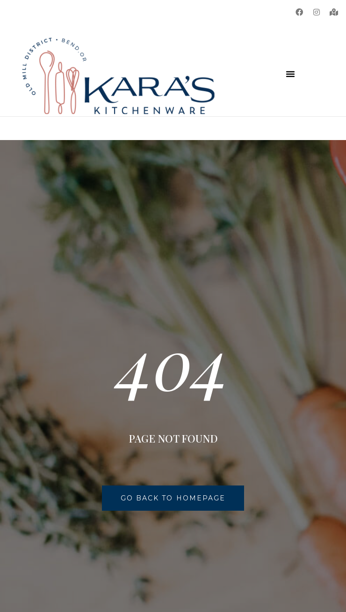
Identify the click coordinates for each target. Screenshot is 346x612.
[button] (290, 74)
